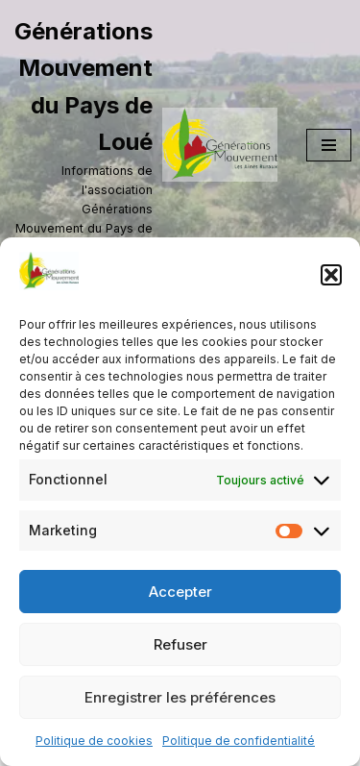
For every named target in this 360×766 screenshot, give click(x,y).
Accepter (180, 591)
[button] (331, 274)
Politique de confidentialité (238, 740)
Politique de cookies (94, 740)
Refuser (180, 644)
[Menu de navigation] (328, 145)
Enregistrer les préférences (180, 697)
